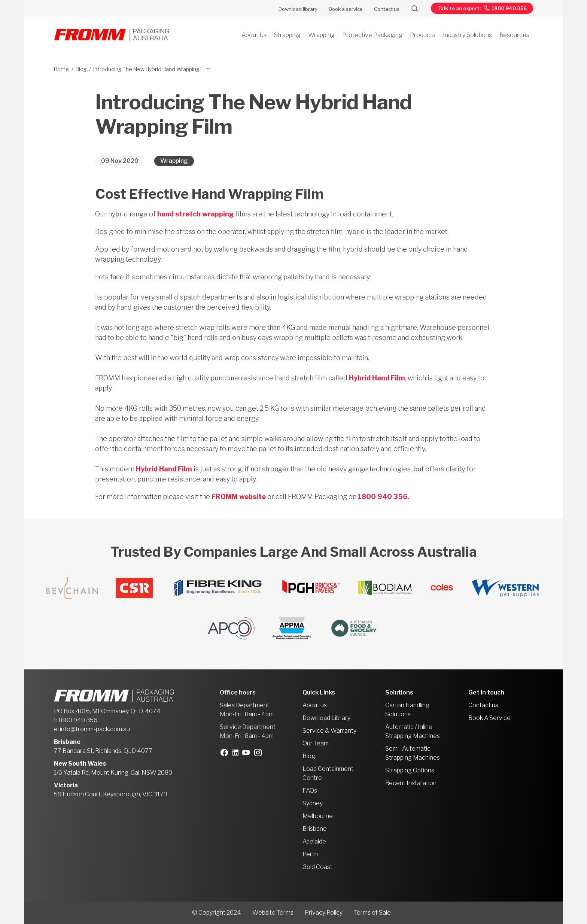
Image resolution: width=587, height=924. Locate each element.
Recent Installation (411, 783)
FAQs (309, 790)
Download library (298, 9)
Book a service (346, 9)
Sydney (312, 803)
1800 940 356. (383, 497)
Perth (310, 854)
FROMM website (239, 497)
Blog (81, 69)
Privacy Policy (324, 912)
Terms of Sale (372, 912)
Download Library (326, 717)
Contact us (386, 9)
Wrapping (174, 160)
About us (314, 705)
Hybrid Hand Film (377, 378)
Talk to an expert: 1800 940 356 (482, 8)
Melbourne (317, 816)
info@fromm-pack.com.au (95, 729)
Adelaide (314, 841)
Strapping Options (409, 770)
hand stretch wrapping (195, 214)
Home (61, 69)
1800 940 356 (77, 720)
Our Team (315, 743)
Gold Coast (317, 866)
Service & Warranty (329, 730)
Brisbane (314, 828)
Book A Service (489, 717)
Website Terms (273, 912)
